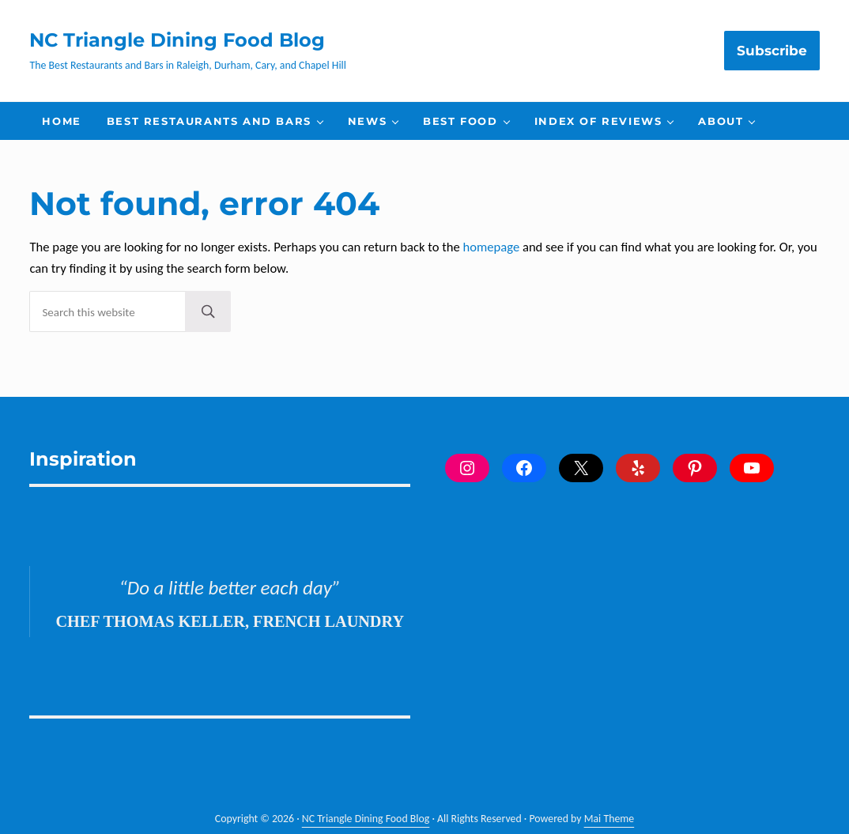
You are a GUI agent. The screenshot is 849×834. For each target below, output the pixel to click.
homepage (491, 247)
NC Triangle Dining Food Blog (177, 39)
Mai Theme (609, 818)
